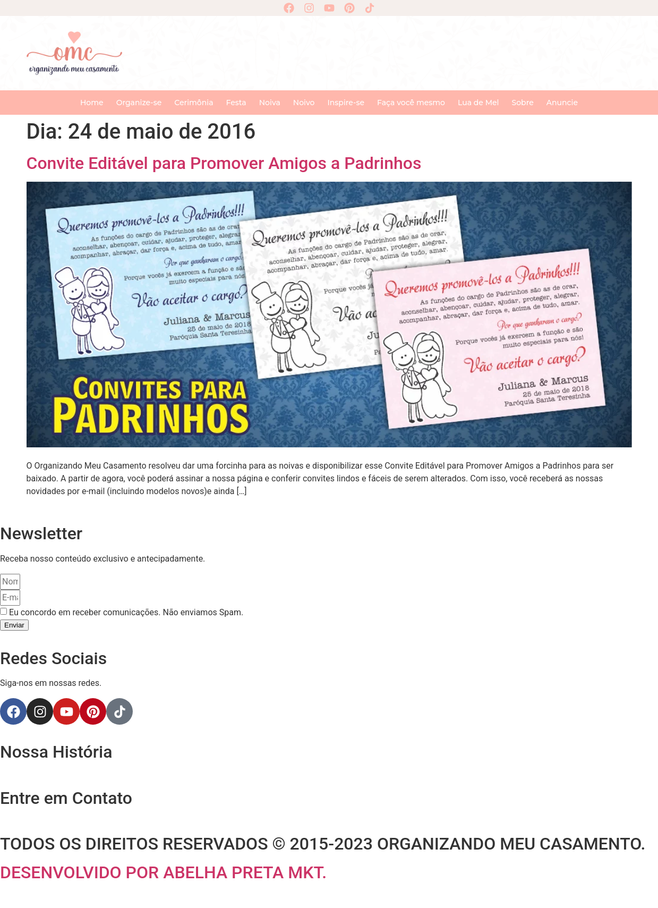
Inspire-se (345, 102)
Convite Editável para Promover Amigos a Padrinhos (224, 163)
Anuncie (562, 102)
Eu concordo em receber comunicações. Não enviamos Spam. (126, 612)
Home (92, 102)
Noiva (269, 102)
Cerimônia (193, 102)
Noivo (304, 102)
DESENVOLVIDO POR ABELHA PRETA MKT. (163, 872)
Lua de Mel (478, 102)
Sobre (523, 102)
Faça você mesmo (411, 102)
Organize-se (139, 102)
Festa (236, 102)
